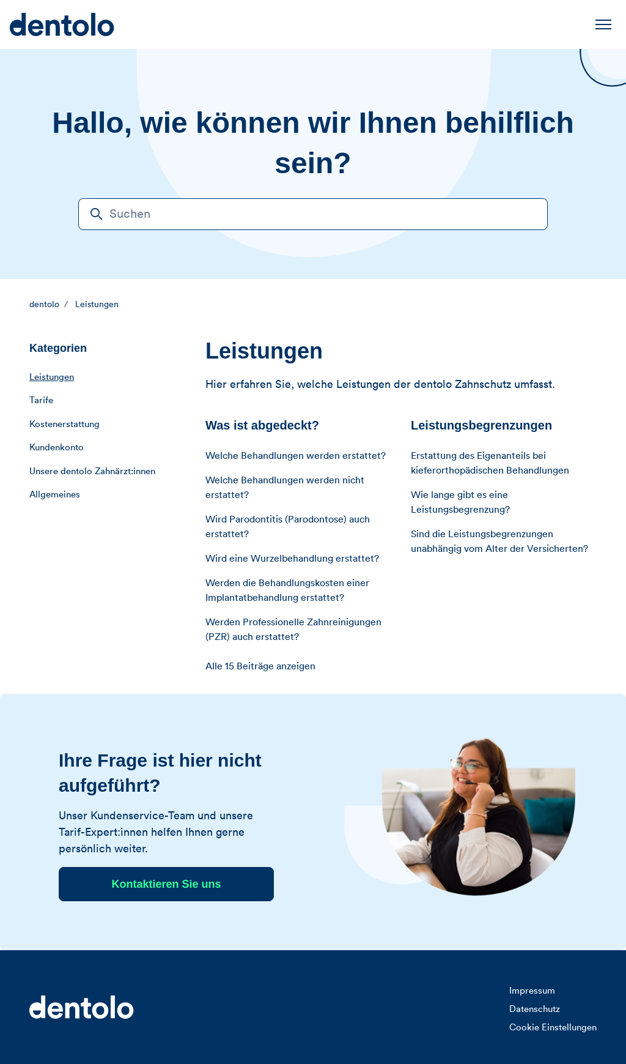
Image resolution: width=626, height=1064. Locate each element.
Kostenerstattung (64, 424)
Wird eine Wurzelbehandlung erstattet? (292, 559)
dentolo (44, 304)
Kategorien (58, 348)
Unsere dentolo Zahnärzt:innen (92, 471)
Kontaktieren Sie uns (166, 884)
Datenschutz (534, 1009)
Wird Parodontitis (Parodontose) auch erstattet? (287, 527)
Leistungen (97, 304)
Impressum (532, 990)
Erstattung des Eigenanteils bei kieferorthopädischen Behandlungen (490, 463)
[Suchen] (313, 214)
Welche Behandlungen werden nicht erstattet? (284, 487)
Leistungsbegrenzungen (481, 425)
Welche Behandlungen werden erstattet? (295, 456)
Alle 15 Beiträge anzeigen (260, 666)
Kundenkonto (56, 447)
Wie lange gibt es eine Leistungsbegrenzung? (460, 502)
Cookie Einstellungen (553, 1027)
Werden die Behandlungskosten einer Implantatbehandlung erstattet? (287, 590)
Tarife (41, 400)
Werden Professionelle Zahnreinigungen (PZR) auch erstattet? (293, 629)
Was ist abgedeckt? (262, 425)
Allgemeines (54, 494)
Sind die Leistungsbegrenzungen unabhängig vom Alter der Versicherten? (499, 541)
